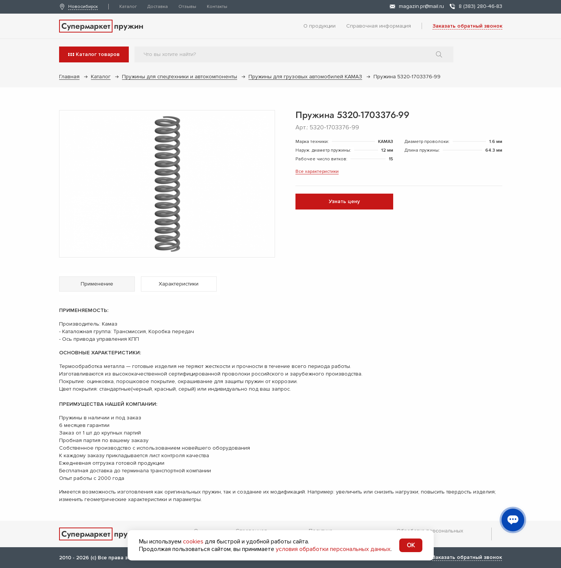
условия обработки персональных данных (333, 549)
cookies (193, 541)
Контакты (217, 6)
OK (411, 545)
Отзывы (187, 6)
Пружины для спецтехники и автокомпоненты (179, 76)
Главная (69, 76)
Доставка (157, 6)
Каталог (128, 6)
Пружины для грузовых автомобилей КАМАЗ (305, 76)
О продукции (319, 26)
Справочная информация (378, 26)
